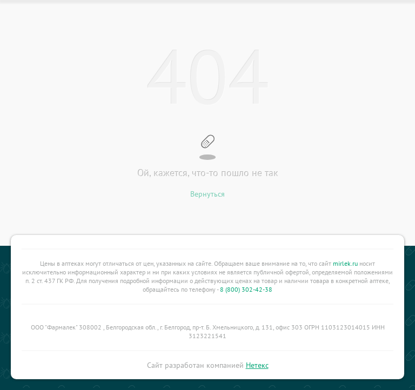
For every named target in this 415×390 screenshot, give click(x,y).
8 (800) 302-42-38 (246, 289)
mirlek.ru (345, 263)
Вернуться (207, 194)
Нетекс (257, 365)
